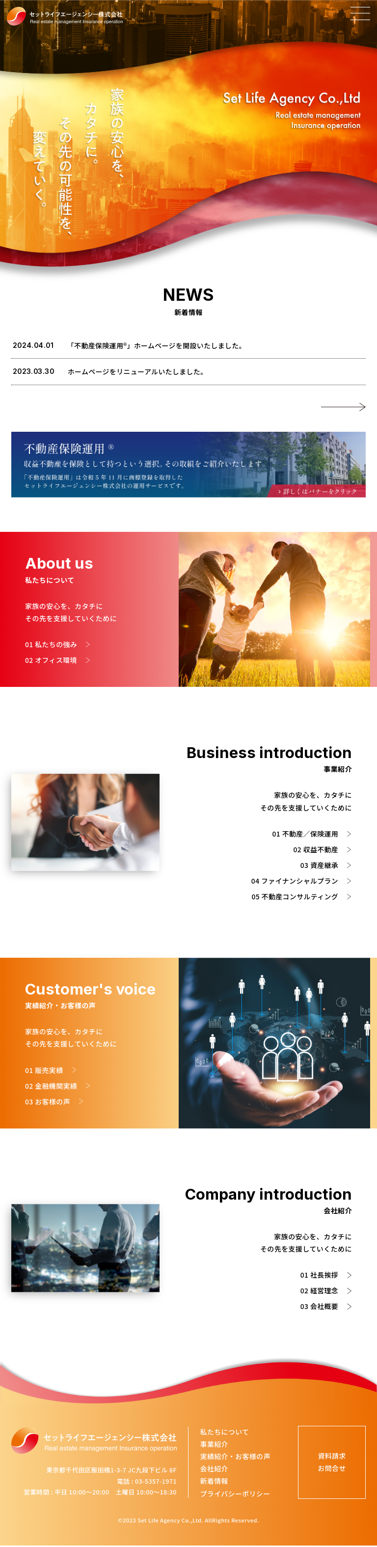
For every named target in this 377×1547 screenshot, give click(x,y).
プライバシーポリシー (235, 1494)
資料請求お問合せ (330, 1463)
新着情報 (214, 1482)
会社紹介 (214, 1470)
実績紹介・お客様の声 (235, 1457)
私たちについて (224, 1433)
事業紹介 (214, 1445)
